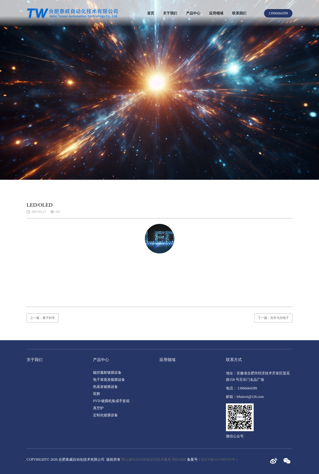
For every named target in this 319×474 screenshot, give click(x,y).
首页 (150, 13)
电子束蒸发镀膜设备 (109, 379)
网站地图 (179, 459)
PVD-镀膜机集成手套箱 (111, 401)
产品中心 (193, 13)
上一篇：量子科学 (42, 318)
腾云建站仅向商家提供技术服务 (146, 459)
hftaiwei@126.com (250, 397)
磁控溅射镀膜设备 (107, 372)
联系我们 (239, 13)
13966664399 (278, 13)
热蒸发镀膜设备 (105, 387)
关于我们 (170, 13)
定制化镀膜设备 (105, 415)
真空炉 (98, 408)
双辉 (96, 394)
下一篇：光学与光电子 (273, 318)
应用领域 (216, 13)
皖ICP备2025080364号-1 (219, 459)
